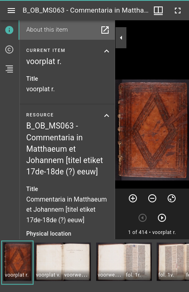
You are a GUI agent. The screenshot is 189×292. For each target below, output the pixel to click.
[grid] (94, 265)
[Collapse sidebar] (121, 38)
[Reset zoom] (171, 198)
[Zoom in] (133, 198)
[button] (17, 263)
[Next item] (162, 218)
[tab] (9, 30)
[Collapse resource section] (106, 115)
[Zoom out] (152, 198)
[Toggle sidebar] (11, 10)
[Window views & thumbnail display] (158, 10)
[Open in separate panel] (105, 30)
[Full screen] (177, 10)
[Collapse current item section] (106, 51)
